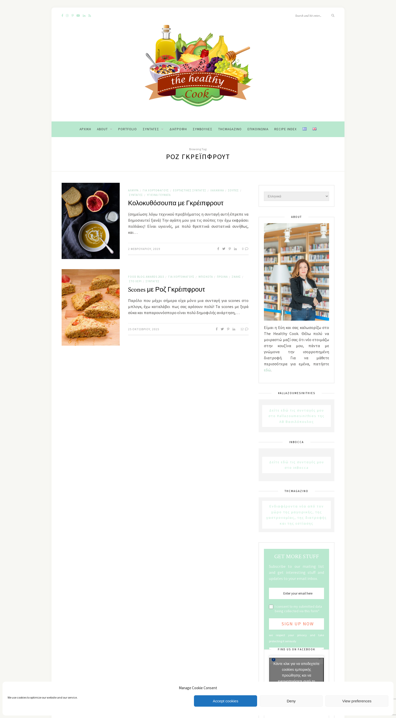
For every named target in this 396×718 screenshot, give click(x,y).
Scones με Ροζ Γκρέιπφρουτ (166, 289)
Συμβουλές (202, 129)
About (102, 129)
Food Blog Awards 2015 (146, 276)
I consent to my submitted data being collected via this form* (298, 608)
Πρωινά (222, 276)
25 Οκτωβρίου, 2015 (143, 329)
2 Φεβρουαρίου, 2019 (144, 249)
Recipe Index (285, 129)
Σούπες (233, 190)
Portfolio (127, 129)
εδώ (267, 369)
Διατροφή (178, 129)
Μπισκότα (206, 276)
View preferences (357, 701)
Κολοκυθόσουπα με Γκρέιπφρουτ (176, 203)
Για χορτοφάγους (156, 190)
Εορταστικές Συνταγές (189, 190)
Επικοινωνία (257, 129)
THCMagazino (230, 129)
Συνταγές (151, 129)
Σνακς (236, 276)
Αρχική (85, 129)
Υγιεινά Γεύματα (159, 195)
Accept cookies (225, 701)
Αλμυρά (133, 190)
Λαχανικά (217, 190)
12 (244, 329)
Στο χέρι (135, 281)
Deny (291, 701)
